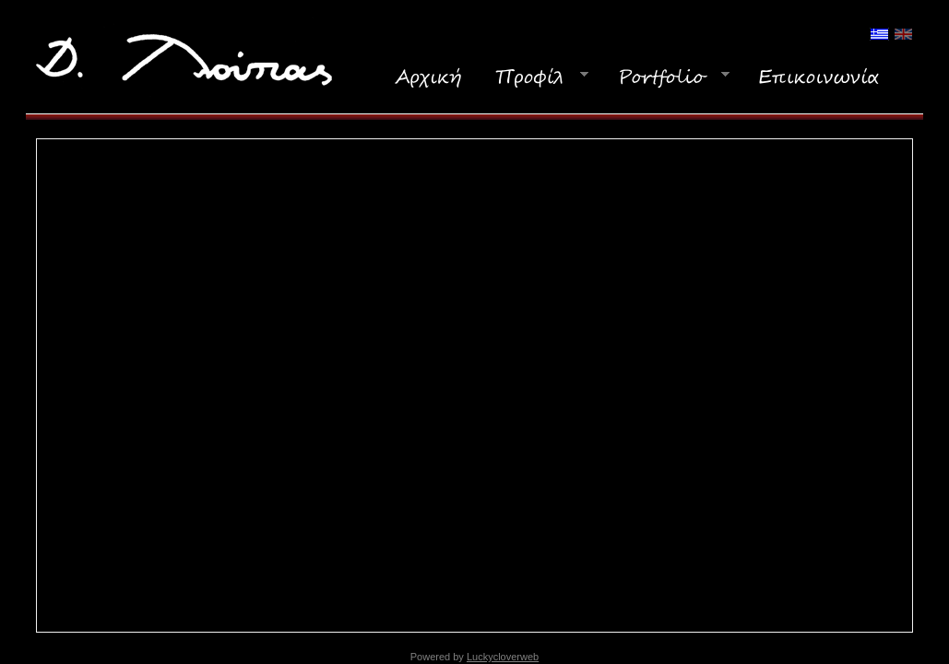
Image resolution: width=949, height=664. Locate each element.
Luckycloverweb (503, 656)
